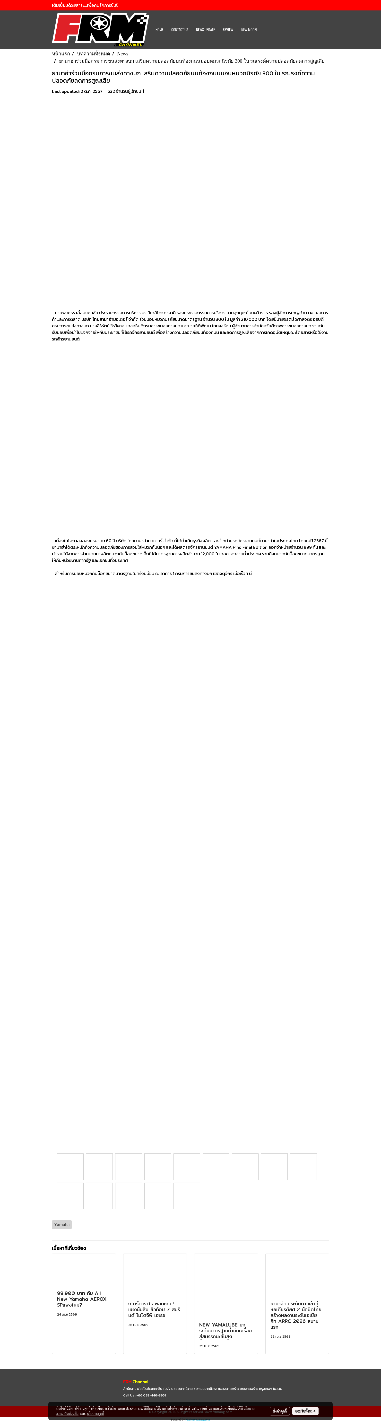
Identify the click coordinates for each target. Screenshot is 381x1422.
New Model (249, 29)
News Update (205, 29)
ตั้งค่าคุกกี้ (280, 1411)
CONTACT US (179, 29)
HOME (159, 29)
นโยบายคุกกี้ (95, 1413)
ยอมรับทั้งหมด (305, 1411)
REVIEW (228, 29)
